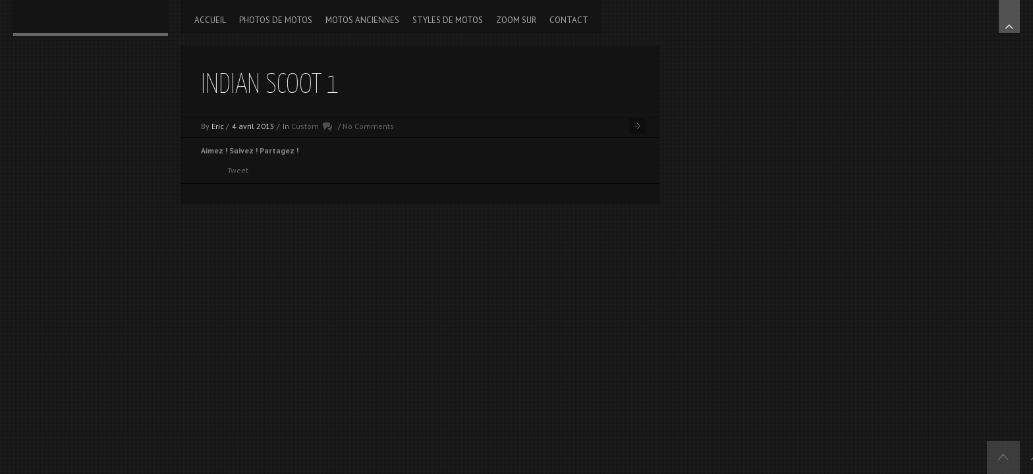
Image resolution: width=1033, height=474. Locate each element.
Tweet (237, 170)
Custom (305, 126)
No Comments (368, 126)
